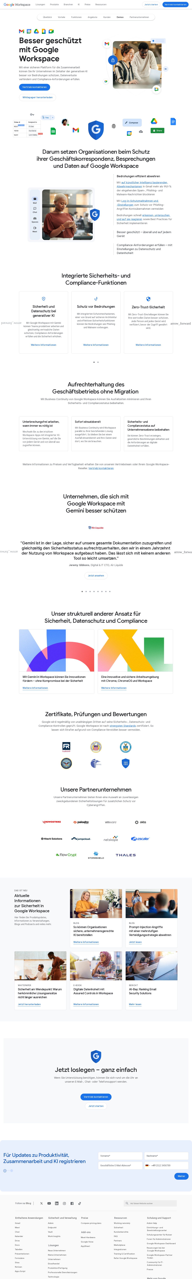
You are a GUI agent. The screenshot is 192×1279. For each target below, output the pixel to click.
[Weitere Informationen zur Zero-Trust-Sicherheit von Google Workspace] (148, 322)
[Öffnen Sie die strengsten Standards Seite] (123, 725)
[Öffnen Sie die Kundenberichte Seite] (121, 1232)
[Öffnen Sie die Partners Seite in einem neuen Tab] (118, 1240)
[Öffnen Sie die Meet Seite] (17, 1227)
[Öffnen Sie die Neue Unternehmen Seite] (57, 1250)
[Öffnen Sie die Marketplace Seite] (119, 1245)
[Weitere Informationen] (96, 322)
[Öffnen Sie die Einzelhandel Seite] (53, 1263)
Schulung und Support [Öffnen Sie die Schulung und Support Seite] (159, 1218)
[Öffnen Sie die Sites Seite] (17, 1262)
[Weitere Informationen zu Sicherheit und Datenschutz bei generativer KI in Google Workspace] (43, 322)
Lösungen (40, 4)
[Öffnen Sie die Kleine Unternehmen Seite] (57, 1255)
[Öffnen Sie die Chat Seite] (17, 1232)
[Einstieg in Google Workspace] (151, 4)
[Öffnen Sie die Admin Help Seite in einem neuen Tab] (152, 1223)
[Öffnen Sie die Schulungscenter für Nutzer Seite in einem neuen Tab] (159, 1235)
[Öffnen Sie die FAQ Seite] (116, 1236)
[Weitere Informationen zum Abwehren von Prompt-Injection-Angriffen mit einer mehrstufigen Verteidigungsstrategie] (152, 918)
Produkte (54, 4)
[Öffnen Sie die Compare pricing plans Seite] (91, 1223)
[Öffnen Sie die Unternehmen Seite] (54, 1259)
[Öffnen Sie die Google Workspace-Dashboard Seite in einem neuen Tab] (161, 1243)
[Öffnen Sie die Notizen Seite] (18, 1267)
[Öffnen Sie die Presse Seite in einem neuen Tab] (150, 1269)
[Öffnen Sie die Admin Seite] (51, 1223)
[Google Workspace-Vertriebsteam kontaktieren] (175, 4)
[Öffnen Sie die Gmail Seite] (17, 1223)
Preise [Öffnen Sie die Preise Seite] (87, 4)
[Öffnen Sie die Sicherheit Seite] (118, 1227)
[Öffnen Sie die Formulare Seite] (19, 1258)
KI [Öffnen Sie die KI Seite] (78, 4)
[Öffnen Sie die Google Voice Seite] (87, 1242)
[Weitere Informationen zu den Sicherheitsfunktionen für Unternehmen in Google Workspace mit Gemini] (96, 918)
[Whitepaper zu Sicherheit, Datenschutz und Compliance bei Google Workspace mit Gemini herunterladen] (37, 97)
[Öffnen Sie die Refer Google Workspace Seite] (125, 1258)
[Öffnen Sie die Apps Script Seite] (20, 1271)
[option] (47, 17)
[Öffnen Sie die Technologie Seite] (53, 1277)
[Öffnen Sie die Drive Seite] (17, 1240)
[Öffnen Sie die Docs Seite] (17, 1245)
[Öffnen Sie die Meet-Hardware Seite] (88, 1237)
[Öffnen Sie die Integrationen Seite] (120, 1249)
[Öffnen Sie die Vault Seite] (50, 1232)
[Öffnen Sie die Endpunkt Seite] (52, 1227)
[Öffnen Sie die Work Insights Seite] (54, 1236)
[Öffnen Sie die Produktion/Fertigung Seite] (57, 1268)
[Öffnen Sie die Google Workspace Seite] (17, 4)
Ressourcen (100, 4)
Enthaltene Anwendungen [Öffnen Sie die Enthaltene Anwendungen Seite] (29, 1218)
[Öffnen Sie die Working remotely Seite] (122, 1223)
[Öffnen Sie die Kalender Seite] (19, 1236)
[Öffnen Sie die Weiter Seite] (181, 1176)
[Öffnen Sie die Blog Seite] (28, 1203)
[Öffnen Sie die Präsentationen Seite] (22, 1254)
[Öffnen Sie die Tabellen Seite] (19, 1249)
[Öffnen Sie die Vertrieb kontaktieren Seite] (101, 468)
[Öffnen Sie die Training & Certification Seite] (124, 1254)
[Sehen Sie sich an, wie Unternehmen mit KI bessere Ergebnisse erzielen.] (96, 575)
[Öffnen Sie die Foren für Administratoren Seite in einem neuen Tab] (159, 1239)
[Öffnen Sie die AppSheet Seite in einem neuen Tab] (85, 1246)
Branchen (68, 4)
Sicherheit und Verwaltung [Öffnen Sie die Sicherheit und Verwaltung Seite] (62, 1218)
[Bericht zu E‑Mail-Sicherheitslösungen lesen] (152, 980)
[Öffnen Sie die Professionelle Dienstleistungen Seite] (62, 1272)
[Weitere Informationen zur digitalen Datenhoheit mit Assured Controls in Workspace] (96, 980)
